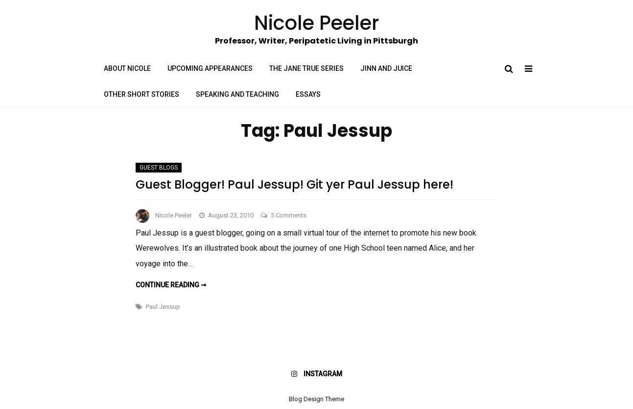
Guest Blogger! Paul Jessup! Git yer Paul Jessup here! (294, 184)
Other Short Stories (141, 94)
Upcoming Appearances (210, 68)
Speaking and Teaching (237, 94)
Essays (308, 94)
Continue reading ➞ (171, 284)
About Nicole (127, 68)
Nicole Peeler (173, 215)
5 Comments (288, 215)
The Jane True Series (306, 68)
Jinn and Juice (386, 68)
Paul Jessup (163, 306)
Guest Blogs (159, 167)
